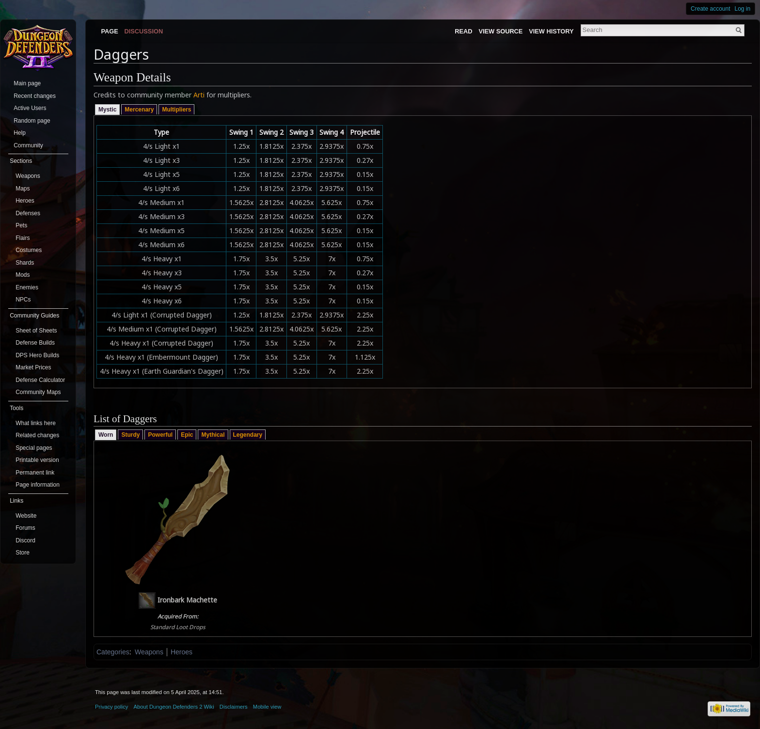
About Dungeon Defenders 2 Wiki (174, 707)
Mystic (107, 109)
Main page (27, 83)
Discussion (144, 31)
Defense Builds (35, 342)
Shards (25, 262)
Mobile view (267, 707)
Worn (105, 434)
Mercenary (139, 109)
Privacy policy (111, 707)
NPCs (23, 299)
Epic (187, 434)
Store (23, 552)
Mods (23, 274)
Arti (199, 94)
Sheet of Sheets (36, 330)
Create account (710, 8)
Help (20, 132)
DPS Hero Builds (37, 355)
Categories (112, 652)
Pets (21, 225)
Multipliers (176, 109)
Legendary (248, 434)
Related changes (37, 435)
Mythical (212, 434)
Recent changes (35, 96)
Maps (23, 188)
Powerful (160, 434)
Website (26, 515)
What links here (36, 423)
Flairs (23, 238)
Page (109, 31)
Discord (25, 540)
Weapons (149, 652)
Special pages (34, 447)
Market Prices (33, 367)
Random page (32, 120)
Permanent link (35, 472)
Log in (743, 8)
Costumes (29, 250)
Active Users (30, 108)
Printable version (37, 460)
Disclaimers (234, 707)
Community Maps (38, 392)
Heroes (181, 652)
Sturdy (130, 434)
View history (551, 31)
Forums (25, 527)
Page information (38, 484)
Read (463, 31)
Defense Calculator (40, 380)
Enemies (27, 287)
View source (500, 31)
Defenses (28, 213)
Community (28, 145)
